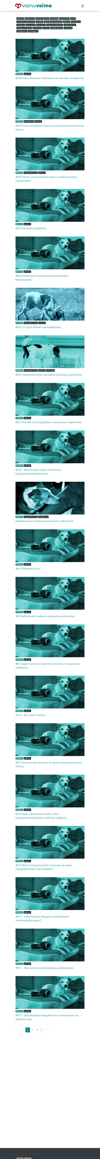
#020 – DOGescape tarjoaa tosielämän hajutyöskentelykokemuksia (38, 471)
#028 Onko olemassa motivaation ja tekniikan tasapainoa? (50, 78)
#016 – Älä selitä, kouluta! (31, 715)
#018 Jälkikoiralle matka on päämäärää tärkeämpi (45, 616)
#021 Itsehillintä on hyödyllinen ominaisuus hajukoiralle (49, 422)
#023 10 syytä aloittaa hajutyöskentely (38, 327)
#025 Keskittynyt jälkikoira (31, 228)
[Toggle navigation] (83, 6)
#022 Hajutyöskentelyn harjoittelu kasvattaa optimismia (49, 374)
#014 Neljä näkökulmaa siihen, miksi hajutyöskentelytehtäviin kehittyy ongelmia (41, 815)
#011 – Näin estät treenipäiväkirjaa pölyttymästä (44, 968)
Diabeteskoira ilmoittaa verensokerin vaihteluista (45, 521)
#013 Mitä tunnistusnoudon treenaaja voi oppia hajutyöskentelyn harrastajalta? (44, 867)
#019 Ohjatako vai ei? (28, 568)
